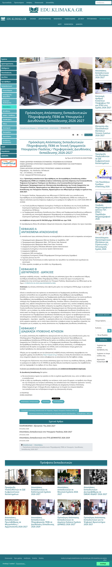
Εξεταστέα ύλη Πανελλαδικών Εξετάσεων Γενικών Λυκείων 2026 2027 (102, 131)
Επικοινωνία (39, 3)
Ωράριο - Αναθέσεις (9, 115)
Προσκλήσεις (7, 136)
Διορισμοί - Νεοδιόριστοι (7, 102)
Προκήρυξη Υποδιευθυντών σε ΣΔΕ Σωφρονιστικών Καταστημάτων (15, 490)
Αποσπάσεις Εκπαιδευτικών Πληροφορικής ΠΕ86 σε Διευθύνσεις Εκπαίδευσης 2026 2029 (42, 522)
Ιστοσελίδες (50, 3)
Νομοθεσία (68, 24)
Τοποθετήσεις (7, 119)
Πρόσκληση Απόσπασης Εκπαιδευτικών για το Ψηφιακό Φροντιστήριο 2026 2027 (94, 521)
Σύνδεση (103, 339)
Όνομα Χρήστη (100, 321)
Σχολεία (33, 19)
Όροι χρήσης (18, 558)
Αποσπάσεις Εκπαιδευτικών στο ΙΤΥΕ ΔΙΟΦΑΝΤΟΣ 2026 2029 (44, 437)
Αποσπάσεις (7, 107)
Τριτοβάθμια (92, 19)
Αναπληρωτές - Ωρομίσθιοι (7, 95)
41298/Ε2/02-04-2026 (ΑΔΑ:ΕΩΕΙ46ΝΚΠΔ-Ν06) (40, 283)
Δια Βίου (81, 19)
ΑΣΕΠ (59, 24)
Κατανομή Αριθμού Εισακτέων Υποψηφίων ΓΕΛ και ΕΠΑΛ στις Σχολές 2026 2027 (103, 102)
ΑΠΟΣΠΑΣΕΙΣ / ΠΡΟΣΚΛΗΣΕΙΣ (29, 402)
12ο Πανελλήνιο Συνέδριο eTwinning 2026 (102, 184)
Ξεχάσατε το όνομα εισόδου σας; (103, 354)
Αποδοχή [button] (103, 563)
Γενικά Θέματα (7, 90)
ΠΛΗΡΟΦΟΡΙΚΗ (58, 402)
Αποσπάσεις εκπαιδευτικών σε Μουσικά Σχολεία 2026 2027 (68, 490)
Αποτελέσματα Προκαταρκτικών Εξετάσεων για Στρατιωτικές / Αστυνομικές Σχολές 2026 (103, 243)
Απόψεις (29, 3)
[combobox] (103, 2)
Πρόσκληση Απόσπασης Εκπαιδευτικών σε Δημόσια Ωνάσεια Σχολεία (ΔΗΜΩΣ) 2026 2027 (69, 521)
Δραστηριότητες (45, 19)
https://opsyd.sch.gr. (50, 355)
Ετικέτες (34, 558)
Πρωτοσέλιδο (7, 3)
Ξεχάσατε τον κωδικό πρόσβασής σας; (102, 347)
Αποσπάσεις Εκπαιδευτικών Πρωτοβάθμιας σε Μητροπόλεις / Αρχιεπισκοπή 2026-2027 (16, 522)
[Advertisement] (56, 40)
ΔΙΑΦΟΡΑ (79, 24)
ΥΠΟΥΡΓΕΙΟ (46, 402)
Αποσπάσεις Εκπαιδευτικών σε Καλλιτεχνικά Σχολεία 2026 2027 (41, 490)
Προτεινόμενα (19, 3)
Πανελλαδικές (70, 19)
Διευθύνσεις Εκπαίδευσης (7, 141)
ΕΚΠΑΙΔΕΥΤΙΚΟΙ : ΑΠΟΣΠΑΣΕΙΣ (48, 128)
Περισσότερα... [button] (21, 563)
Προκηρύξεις (7, 132)
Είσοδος (41, 558)
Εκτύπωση (88, 135)
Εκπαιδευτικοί (104, 19)
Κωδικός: (98, 328)
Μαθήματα (58, 19)
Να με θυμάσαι (102, 335)
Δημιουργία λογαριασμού (102, 360)
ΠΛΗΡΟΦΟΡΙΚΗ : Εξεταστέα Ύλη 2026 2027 (37, 426)
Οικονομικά (6, 128)
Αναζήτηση (27, 558)
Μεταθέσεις (6, 111)
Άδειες (5, 124)
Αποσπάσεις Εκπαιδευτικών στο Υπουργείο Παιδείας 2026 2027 (45, 432)
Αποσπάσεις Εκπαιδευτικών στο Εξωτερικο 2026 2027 (102, 74)
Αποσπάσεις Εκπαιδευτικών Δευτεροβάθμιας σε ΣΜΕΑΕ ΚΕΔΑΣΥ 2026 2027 (95, 490)
